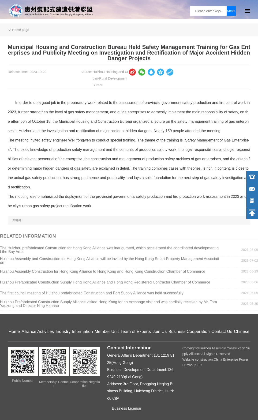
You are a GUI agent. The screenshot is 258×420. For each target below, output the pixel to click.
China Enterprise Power (231, 359)
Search (231, 12)
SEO (198, 365)
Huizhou (188, 365)
